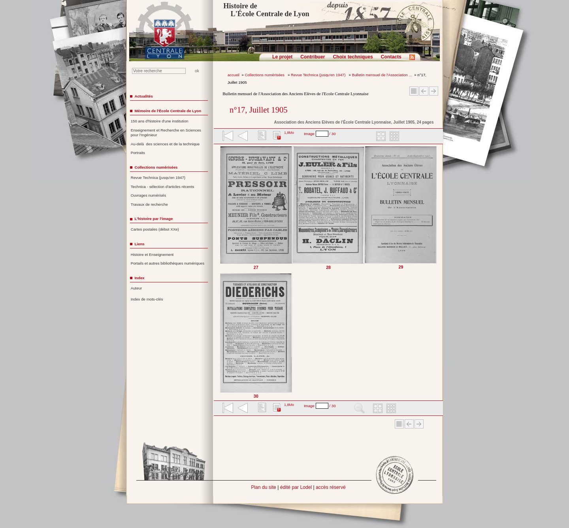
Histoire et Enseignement (152, 254)
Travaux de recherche (149, 204)
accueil (233, 75)
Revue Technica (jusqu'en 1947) (319, 75)
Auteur (136, 288)
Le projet (282, 57)
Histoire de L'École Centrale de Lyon (266, 10)
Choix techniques (353, 57)
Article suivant (433, 91)
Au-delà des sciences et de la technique (165, 144)
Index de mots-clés (147, 299)
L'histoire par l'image (153, 218)
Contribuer (312, 57)
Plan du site (263, 487)
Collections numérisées (265, 75)
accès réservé (331, 487)
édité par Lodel (296, 487)
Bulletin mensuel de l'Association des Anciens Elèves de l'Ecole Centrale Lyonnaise (295, 93)
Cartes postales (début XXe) (155, 229)
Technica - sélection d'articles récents (162, 186)
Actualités (143, 96)
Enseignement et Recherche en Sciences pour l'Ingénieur (166, 132)
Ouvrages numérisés (148, 195)
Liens (139, 244)
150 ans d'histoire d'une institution (159, 121)
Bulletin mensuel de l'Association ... (382, 75)
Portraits (138, 152)
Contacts (391, 57)
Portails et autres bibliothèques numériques (167, 263)
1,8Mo (289, 133)
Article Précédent (423, 91)
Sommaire (413, 91)
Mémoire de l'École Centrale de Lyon (167, 111)
